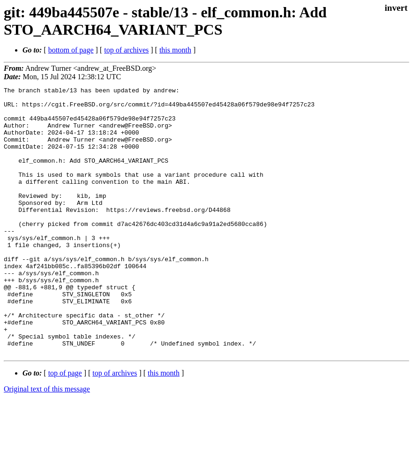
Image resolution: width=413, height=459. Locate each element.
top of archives (126, 50)
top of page (65, 426)
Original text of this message (47, 442)
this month (175, 50)
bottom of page (71, 50)
